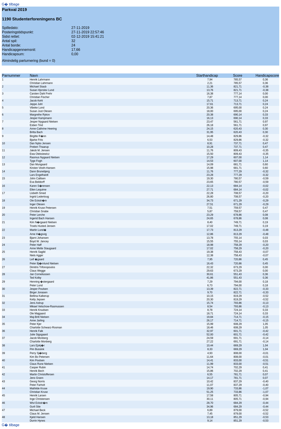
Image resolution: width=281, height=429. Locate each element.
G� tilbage (10, 4)
